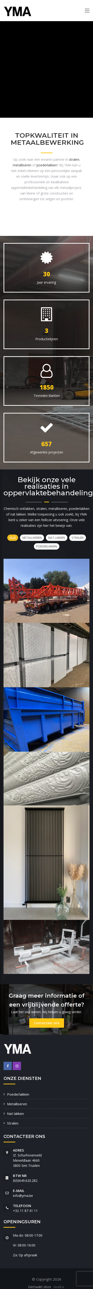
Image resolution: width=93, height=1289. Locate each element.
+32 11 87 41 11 (25, 1210)
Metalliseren (17, 1104)
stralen (74, 159)
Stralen (12, 1123)
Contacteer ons (46, 1023)
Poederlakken (18, 1094)
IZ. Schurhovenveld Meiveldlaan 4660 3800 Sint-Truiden (27, 1160)
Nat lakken (15, 1113)
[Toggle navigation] (87, 11)
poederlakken (46, 165)
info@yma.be (23, 1195)
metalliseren (22, 165)
